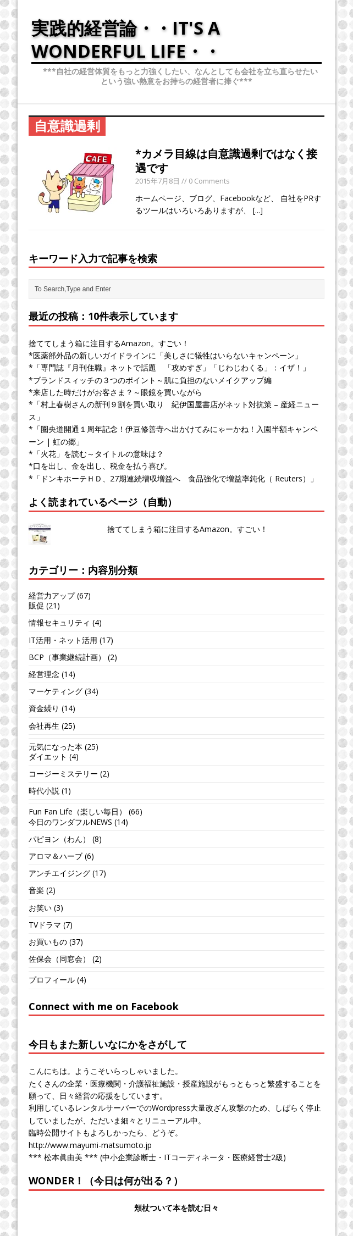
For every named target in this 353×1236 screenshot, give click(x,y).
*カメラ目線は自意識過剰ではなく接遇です (226, 160)
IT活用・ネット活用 (63, 640)
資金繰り (44, 708)
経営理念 (44, 674)
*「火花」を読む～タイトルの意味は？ (96, 453)
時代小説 (44, 790)
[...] (258, 210)
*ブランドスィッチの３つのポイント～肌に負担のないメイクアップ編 (150, 380)
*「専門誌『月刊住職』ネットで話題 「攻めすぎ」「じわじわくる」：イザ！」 (169, 367)
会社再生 (44, 725)
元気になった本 (55, 746)
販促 (36, 605)
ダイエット (48, 756)
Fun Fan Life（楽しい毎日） (77, 811)
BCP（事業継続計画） (67, 657)
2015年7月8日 (157, 181)
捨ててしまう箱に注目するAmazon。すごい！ (109, 343)
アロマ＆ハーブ (55, 856)
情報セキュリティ (59, 622)
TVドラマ (45, 924)
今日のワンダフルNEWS (70, 822)
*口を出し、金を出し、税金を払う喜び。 (100, 466)
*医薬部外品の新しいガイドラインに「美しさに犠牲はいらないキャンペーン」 (165, 355)
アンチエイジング (59, 873)
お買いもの (48, 941)
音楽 (36, 890)
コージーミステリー (63, 773)
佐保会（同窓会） (59, 959)
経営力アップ (52, 595)
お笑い (40, 907)
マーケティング (55, 691)
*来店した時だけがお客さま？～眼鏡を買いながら (115, 392)
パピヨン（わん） (59, 839)
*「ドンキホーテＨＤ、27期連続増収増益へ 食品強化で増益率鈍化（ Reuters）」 (173, 478)
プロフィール (52, 979)
